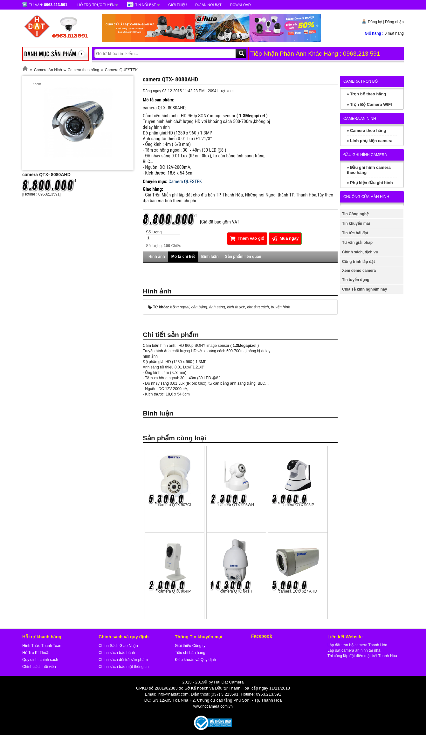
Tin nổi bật (145, 5)
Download (240, 5)
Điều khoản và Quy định (195, 659)
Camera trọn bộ (360, 81)
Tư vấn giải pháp (357, 242)
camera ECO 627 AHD (298, 591)
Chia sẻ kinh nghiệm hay (364, 289)
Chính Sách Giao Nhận (118, 645)
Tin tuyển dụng (355, 280)
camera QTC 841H (236, 591)
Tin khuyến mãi (356, 223)
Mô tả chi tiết (183, 256)
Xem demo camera (359, 270)
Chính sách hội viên (39, 666)
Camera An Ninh (48, 70)
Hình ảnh (156, 256)
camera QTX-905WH (236, 505)
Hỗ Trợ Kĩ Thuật (35, 652)
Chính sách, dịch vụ (360, 252)
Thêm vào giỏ (247, 238)
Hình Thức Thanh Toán (41, 645)
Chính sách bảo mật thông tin (123, 666)
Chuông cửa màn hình (366, 197)
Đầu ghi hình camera (365, 155)
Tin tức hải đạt (355, 233)
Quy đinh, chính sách (40, 659)
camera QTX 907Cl (174, 505)
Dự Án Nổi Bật (208, 5)
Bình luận (210, 256)
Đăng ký (375, 22)
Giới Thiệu (177, 5)
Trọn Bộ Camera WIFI (371, 104)
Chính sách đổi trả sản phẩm (123, 659)
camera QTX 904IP (174, 591)
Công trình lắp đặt (358, 261)
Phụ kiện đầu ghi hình (371, 182)
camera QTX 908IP (298, 505)
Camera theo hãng (83, 70)
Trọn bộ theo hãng (368, 94)
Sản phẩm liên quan (243, 256)
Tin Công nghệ (355, 214)
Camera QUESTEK (121, 70)
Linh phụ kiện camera (371, 140)
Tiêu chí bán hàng (190, 652)
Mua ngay (285, 238)
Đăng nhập (394, 22)
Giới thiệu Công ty (190, 645)
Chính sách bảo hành (117, 652)
